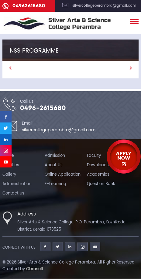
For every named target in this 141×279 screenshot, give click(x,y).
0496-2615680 (43, 108)
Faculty (94, 156)
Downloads (98, 165)
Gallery (9, 174)
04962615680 (28, 6)
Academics (98, 174)
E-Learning (55, 184)
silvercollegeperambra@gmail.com (104, 6)
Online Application (63, 174)
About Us (54, 165)
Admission (55, 156)
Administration (16, 184)
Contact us (13, 193)
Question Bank (101, 184)
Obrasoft (34, 269)
